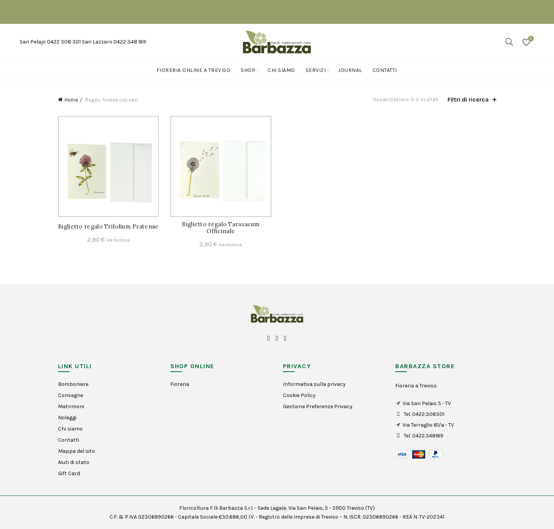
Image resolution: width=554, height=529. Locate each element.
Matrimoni (71, 406)
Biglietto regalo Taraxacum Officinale (221, 228)
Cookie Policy (299, 395)
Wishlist (530, 39)
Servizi (316, 70)
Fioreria (179, 384)
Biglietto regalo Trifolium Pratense (108, 226)
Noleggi (67, 417)
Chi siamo (281, 70)
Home (71, 100)
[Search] (509, 42)
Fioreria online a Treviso (193, 70)
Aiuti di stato (73, 462)
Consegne (70, 395)
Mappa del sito (76, 451)
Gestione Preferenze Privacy (318, 406)
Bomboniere (73, 384)
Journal (350, 70)
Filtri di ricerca (468, 99)
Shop (248, 70)
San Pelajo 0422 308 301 (51, 41)
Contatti (385, 70)
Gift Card (69, 473)
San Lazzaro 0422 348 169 (114, 41)
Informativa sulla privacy (314, 384)
